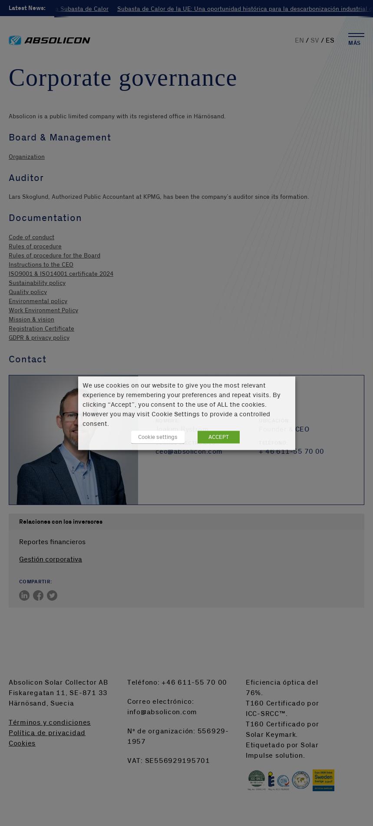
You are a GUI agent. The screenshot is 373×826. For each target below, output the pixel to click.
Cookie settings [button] (158, 437)
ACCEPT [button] (218, 437)
